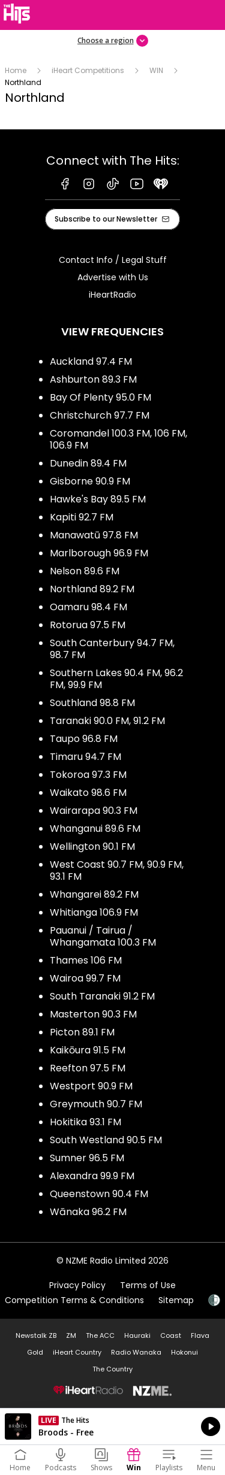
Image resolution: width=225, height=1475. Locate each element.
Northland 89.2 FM (92, 589)
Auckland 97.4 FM (91, 361)
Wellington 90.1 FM (92, 846)
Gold (35, 1352)
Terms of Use (148, 1285)
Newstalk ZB (36, 1335)
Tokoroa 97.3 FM (88, 775)
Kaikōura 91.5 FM (87, 1050)
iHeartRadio (112, 295)
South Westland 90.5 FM (106, 1140)
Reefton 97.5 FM (87, 1068)
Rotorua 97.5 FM (87, 625)
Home (15, 70)
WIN (156, 70)
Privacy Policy (77, 1285)
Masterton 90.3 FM (93, 1014)
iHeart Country (77, 1352)
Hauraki (137, 1335)
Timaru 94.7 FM (85, 757)
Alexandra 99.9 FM (92, 1176)
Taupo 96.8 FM (84, 739)
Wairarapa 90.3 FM (93, 810)
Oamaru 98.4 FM (88, 607)
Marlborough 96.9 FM (99, 553)
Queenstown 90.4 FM (99, 1194)
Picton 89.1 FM (82, 1032)
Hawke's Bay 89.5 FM (98, 499)
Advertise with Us (112, 277)
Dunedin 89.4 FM (88, 463)
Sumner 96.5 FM (87, 1158)
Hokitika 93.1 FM (85, 1122)
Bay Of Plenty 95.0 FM (100, 397)
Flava (200, 1335)
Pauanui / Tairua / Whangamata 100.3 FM (103, 936)
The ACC (100, 1335)
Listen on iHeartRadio (112, 1426)
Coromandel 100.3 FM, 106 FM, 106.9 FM (118, 439)
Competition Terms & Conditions (74, 1300)
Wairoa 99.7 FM (85, 978)
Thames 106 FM (86, 960)
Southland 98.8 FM (92, 703)
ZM (71, 1335)
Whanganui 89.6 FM (95, 828)
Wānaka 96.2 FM (88, 1212)
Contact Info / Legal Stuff (113, 260)
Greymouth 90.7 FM (96, 1104)
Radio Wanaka (136, 1352)
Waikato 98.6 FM (88, 792)
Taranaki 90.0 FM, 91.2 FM (107, 721)
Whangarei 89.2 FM (94, 894)
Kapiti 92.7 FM (81, 517)
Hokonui (184, 1352)
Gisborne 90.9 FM (90, 481)
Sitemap (176, 1300)
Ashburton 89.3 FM (93, 379)
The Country (112, 1369)
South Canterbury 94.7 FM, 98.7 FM (112, 649)
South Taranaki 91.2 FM (102, 996)
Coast (170, 1335)
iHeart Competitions (88, 70)
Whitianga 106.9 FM (94, 912)
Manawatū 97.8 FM (94, 535)
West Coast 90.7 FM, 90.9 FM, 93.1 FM (117, 870)
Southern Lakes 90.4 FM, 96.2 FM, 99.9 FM (116, 679)
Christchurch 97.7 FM (99, 415)
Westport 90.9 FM (91, 1086)
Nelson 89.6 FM (84, 571)
